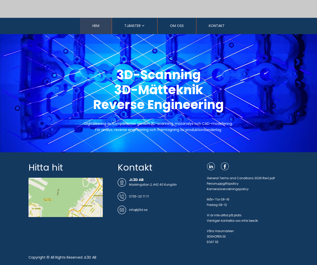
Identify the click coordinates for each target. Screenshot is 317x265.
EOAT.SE (212, 242)
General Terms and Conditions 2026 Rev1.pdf (241, 178)
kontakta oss (231, 221)
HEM (95, 25)
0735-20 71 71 (139, 196)
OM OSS (177, 25)
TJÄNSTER (132, 25)
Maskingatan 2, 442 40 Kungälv (153, 184)
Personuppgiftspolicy (222, 183)
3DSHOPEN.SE (216, 236)
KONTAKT (217, 25)
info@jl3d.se (138, 210)
